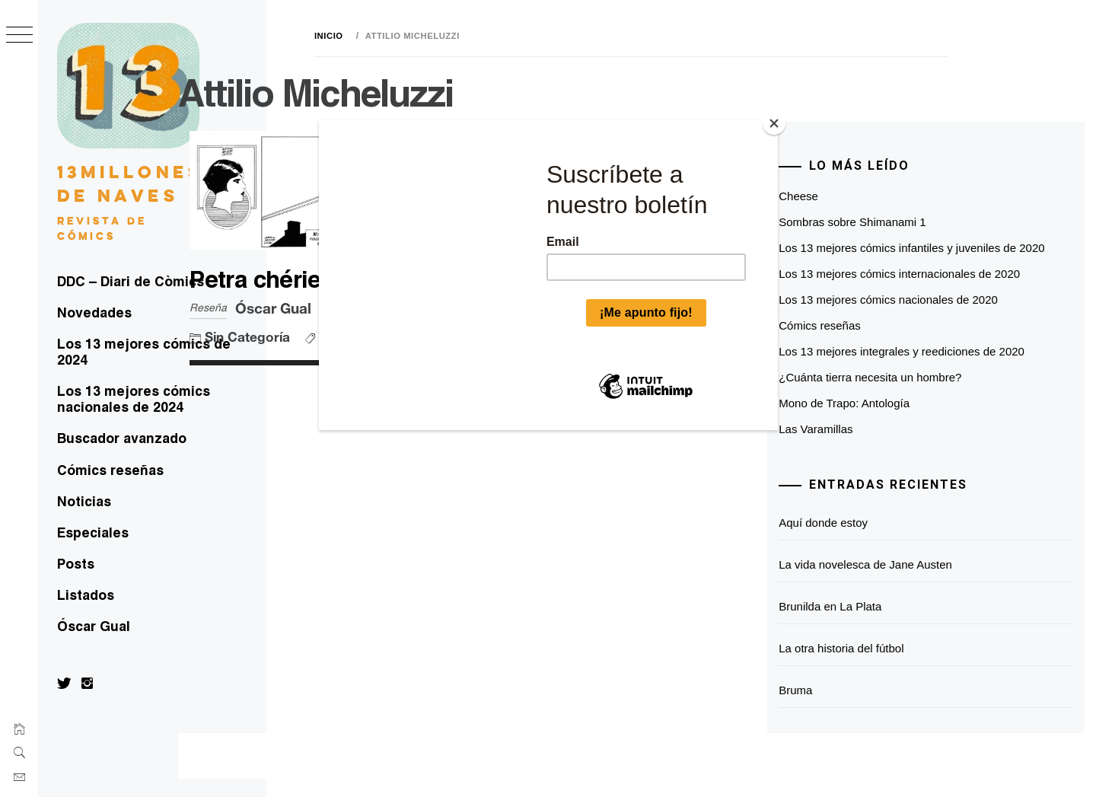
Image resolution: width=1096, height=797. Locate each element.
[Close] (774, 123)
